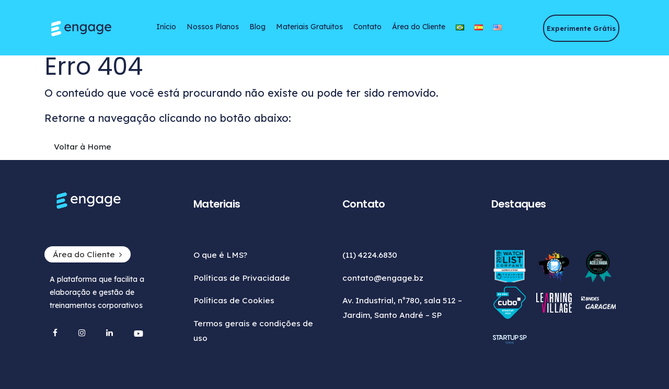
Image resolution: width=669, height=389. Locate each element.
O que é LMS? (220, 255)
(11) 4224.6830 (369, 255)
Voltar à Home (82, 147)
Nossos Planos (213, 26)
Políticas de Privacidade (241, 278)
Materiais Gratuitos (309, 26)
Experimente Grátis (581, 28)
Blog (257, 26)
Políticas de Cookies (233, 300)
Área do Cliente (418, 26)
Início (166, 26)
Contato (367, 26)
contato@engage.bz (382, 278)
